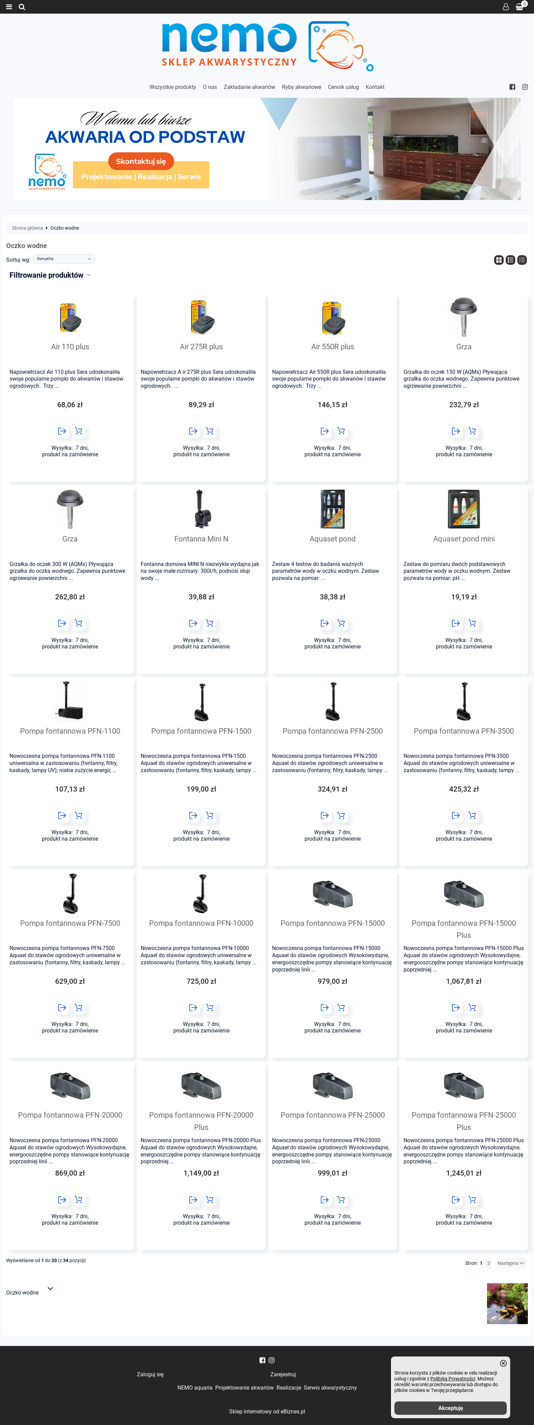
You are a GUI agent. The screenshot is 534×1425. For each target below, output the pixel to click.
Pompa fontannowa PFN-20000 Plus (201, 1121)
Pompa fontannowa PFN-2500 (333, 730)
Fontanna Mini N (201, 538)
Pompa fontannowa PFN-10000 (201, 923)
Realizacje (289, 1387)
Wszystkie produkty (173, 87)
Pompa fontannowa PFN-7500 (70, 923)
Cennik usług (343, 87)
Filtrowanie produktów (46, 275)
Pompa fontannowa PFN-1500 (201, 730)
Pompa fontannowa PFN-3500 (464, 730)
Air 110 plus (70, 346)
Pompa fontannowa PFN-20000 (70, 1114)
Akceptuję (450, 1408)
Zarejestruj (283, 1374)
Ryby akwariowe (301, 87)
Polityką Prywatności (452, 1379)
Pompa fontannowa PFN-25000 (333, 1114)
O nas (210, 87)
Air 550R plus (332, 346)
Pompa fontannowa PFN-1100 (70, 730)
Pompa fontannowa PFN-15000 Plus (464, 929)
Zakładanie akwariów (249, 87)
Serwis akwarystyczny (330, 1387)
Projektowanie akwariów (244, 1387)
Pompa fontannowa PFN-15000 (333, 923)
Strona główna (27, 228)
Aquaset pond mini (464, 538)
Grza (464, 346)
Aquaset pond (333, 538)
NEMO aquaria (195, 1387)
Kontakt (375, 87)
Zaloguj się (506, 7)
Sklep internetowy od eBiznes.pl (267, 1411)
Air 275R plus (201, 346)
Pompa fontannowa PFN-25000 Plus (464, 1121)
